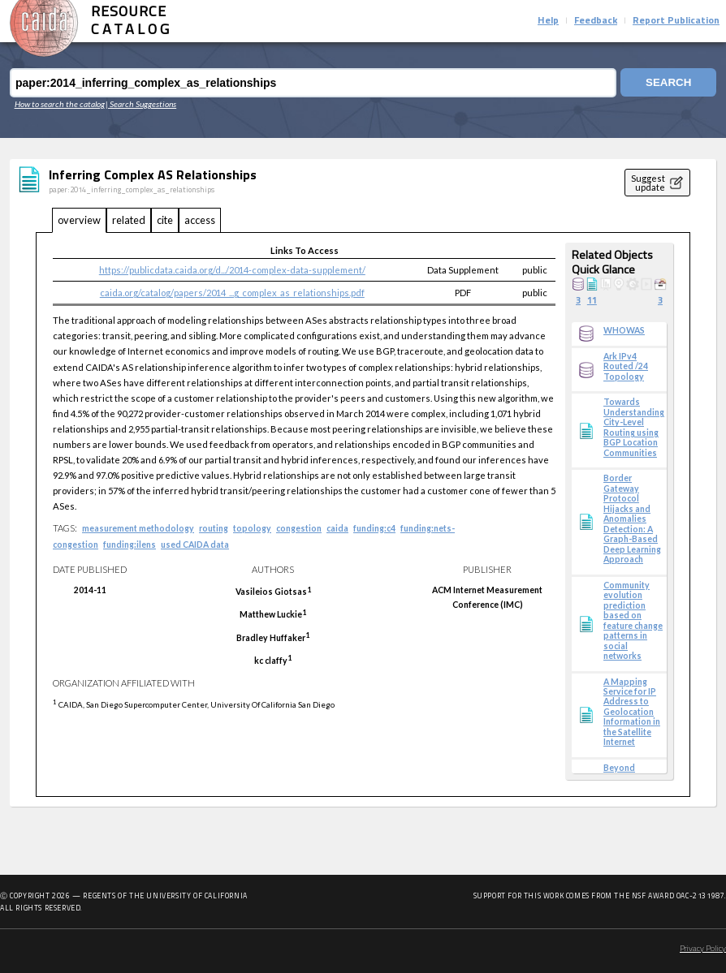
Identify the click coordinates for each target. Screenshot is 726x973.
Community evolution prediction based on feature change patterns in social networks (633, 620)
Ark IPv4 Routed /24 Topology (625, 366)
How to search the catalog (60, 104)
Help (548, 21)
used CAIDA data (195, 544)
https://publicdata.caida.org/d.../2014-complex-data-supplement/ (232, 270)
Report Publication (676, 21)
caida (337, 528)
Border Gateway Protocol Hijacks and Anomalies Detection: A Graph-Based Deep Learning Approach (632, 518)
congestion (299, 528)
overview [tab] (79, 219)
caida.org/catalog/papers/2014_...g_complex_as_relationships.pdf (232, 292)
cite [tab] (165, 219)
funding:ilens (129, 544)
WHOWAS (624, 330)
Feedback (595, 21)
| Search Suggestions (141, 104)
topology (252, 528)
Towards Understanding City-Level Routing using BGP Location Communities (633, 427)
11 (592, 301)
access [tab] (199, 219)
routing (213, 528)
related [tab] (128, 219)
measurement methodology (138, 528)
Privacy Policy (703, 949)
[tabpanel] (363, 515)
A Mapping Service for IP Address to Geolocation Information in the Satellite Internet (631, 712)
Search (667, 83)
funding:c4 (374, 528)
